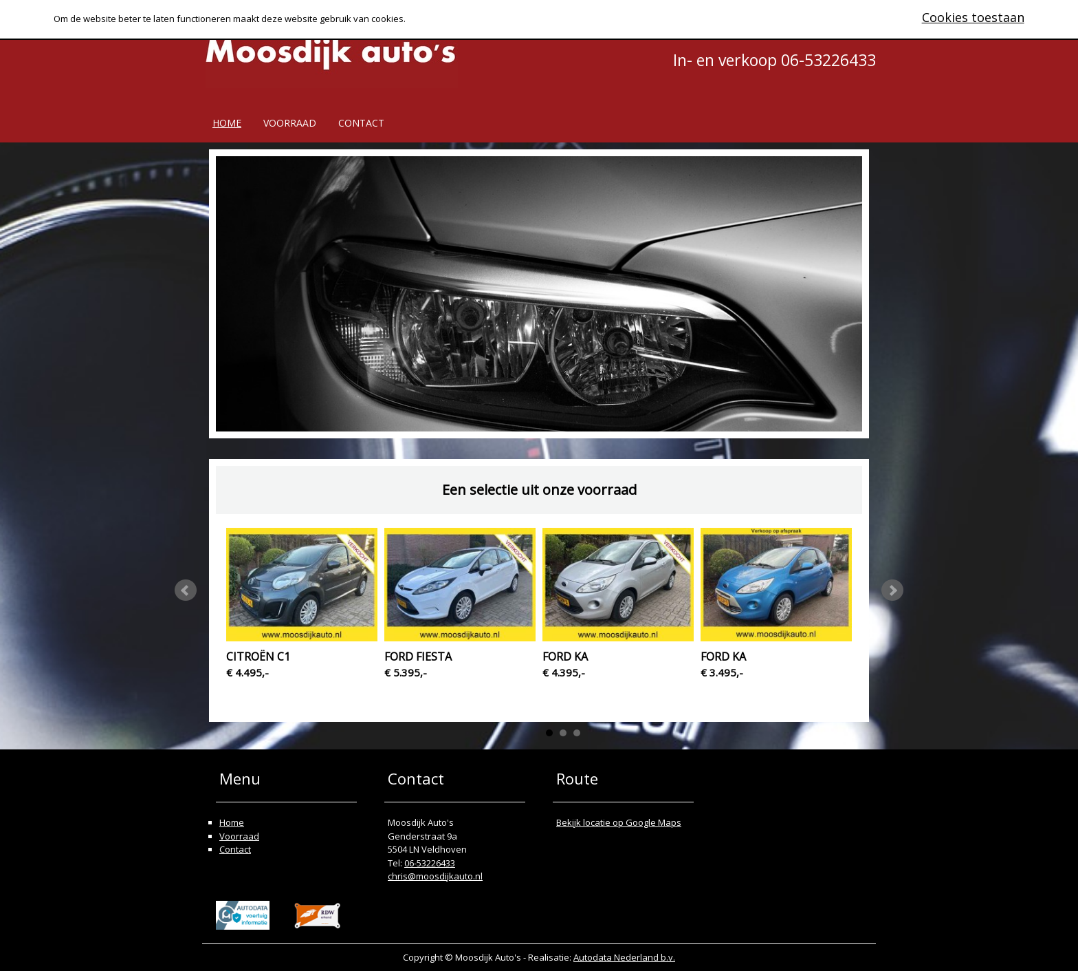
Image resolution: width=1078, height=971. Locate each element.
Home (226, 122)
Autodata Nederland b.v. (624, 957)
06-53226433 (429, 863)
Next (892, 590)
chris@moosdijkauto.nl (435, 876)
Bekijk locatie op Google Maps (618, 822)
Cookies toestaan (973, 17)
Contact (361, 122)
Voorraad (289, 122)
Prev (186, 590)
